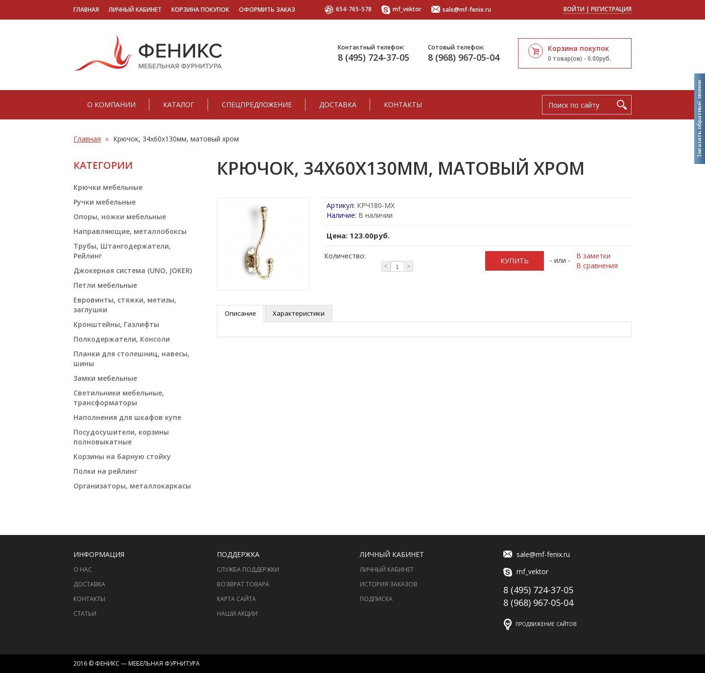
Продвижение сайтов (546, 624)
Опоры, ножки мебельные (119, 216)
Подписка (376, 599)
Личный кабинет (135, 9)
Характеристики (299, 313)
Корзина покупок (200, 9)
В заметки (593, 255)
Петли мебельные (105, 285)
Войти (574, 9)
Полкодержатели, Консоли (121, 339)
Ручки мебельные (104, 202)
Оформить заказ (267, 9)
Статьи (84, 613)
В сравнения (597, 265)
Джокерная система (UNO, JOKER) (132, 270)
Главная (86, 9)
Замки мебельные (105, 378)
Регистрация (611, 9)
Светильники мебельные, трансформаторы (118, 397)
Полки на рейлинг (105, 471)
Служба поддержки (248, 569)
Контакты (403, 104)
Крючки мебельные (107, 187)
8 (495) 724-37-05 (373, 57)
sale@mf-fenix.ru (461, 10)
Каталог (178, 104)
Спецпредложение (257, 104)
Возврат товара (243, 584)
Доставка (337, 104)
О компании (111, 104)
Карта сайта (236, 599)
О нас (82, 569)
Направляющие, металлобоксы (130, 231)
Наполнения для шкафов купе (127, 417)
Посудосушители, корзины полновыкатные (121, 436)
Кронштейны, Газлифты (116, 324)
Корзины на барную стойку (122, 456)
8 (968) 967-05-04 (463, 57)
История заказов (389, 584)
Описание (240, 313)
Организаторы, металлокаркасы (132, 485)
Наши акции (237, 613)
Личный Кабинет (387, 569)
